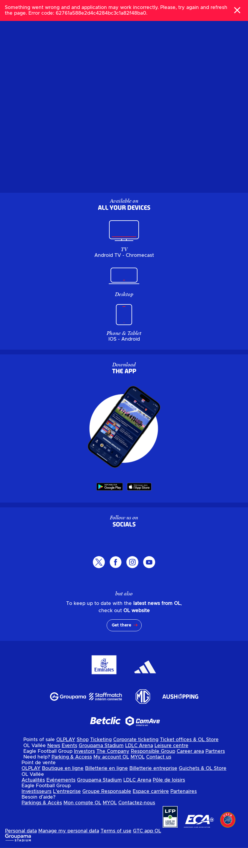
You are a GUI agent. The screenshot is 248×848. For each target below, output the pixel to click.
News (53, 745)
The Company (112, 751)
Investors (84, 751)
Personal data (21, 831)
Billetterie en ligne (106, 768)
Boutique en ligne (63, 768)
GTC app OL (147, 831)
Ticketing (101, 739)
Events (69, 745)
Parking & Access (72, 757)
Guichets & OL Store (202, 768)
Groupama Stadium (101, 745)
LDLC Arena (139, 745)
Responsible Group (153, 751)
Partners (215, 751)
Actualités (33, 780)
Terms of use (116, 831)
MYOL (138, 757)
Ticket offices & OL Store (189, 739)
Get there (121, 625)
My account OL (111, 757)
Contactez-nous (136, 802)
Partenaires (183, 791)
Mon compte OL (82, 802)
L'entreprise (67, 791)
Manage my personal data (68, 831)
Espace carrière (151, 791)
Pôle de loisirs (169, 780)
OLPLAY (65, 739)
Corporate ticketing (135, 739)
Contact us (158, 757)
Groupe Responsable (106, 791)
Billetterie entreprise (153, 768)
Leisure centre (171, 745)
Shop (83, 739)
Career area (190, 751)
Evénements (60, 780)
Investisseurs (37, 791)
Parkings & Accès (42, 802)
